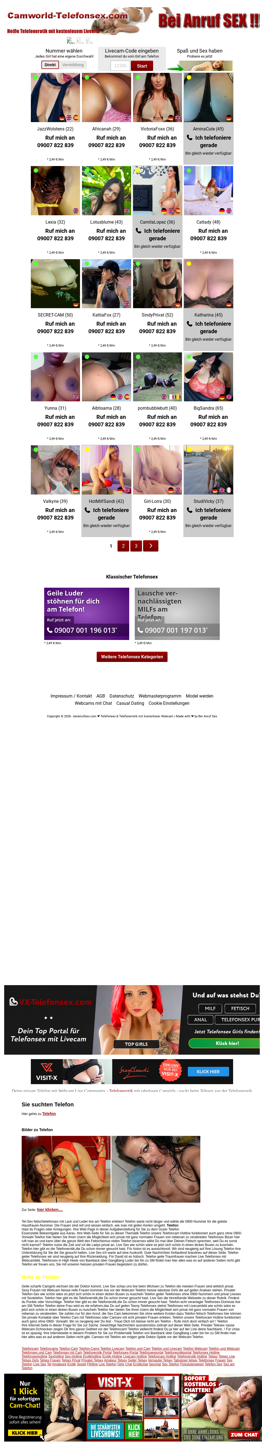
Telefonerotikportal (177, 1352)
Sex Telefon (170, 1364)
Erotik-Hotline (112, 1356)
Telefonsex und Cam (37, 1352)
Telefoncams (49, 1349)
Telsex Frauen (50, 1360)
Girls (121, 1364)
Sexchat (155, 1364)
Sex (230, 1360)
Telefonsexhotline (35, 1356)
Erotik (72, 1364)
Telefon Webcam (195, 1349)
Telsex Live (226, 1356)
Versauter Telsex (160, 1360)
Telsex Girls (30, 1360)
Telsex (213, 1356)
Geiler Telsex (137, 1360)
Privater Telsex (92, 1360)
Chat (128, 1364)
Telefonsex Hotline (205, 1352)
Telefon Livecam (112, 1349)
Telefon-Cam (68, 1349)
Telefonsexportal (151, 1352)
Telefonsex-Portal (125, 1352)
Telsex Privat (71, 1360)
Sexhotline (56, 1356)
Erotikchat (140, 1364)
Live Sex (39, 1364)
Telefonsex (206, 1360)
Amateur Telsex (115, 1360)
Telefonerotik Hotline (192, 1356)
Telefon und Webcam (224, 1349)
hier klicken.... (50, 1209)
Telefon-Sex (213, 1364)
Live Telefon (107, 1364)
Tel (49, 1364)
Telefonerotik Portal (97, 1352)
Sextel (81, 1364)
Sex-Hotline (73, 1356)
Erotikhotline (92, 1356)
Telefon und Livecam (166, 1349)
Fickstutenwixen (192, 1364)
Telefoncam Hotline (162, 1356)
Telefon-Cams (89, 1349)
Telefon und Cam (138, 1349)
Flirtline (92, 1364)
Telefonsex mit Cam (67, 1352)
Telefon (49, 1113)
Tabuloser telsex (185, 1360)
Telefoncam (30, 1349)
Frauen (220, 1360)
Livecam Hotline (135, 1356)
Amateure (59, 1364)
